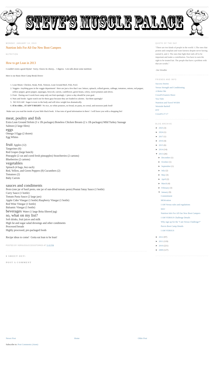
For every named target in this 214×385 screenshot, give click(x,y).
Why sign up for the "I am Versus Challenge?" (181, 222)
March (164, 183)
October (164, 162)
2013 (161, 153)
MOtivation (166, 200)
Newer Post (11, 338)
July (163, 170)
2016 (161, 141)
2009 (161, 250)
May (163, 175)
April (163, 179)
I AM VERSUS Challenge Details (175, 217)
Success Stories (162, 83)
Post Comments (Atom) (28, 344)
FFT (157, 110)
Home (77, 338)
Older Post (142, 338)
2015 (161, 145)
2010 (161, 245)
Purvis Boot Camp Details (172, 226)
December (165, 157)
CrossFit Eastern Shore (165, 95)
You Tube (159, 98)
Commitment (166, 196)
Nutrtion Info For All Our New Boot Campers (33, 47)
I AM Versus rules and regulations (175, 204)
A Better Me (160, 91)
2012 (161, 237)
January (164, 192)
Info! (163, 209)
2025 (161, 128)
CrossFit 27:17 (161, 114)
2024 (161, 132)
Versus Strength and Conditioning (170, 87)
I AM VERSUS (167, 230)
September (166, 166)
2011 (161, 241)
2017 (161, 136)
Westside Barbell (162, 106)
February (165, 188)
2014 (161, 149)
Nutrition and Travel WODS (167, 102)
